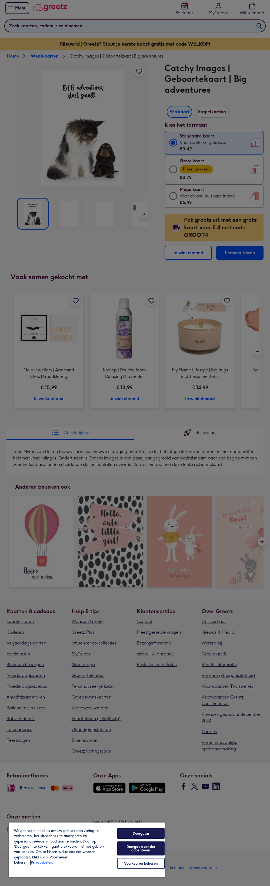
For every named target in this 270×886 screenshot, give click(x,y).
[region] (87, 849)
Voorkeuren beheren (141, 863)
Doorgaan (141, 833)
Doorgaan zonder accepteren (140, 848)
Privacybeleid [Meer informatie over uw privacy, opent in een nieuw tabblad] (42, 862)
